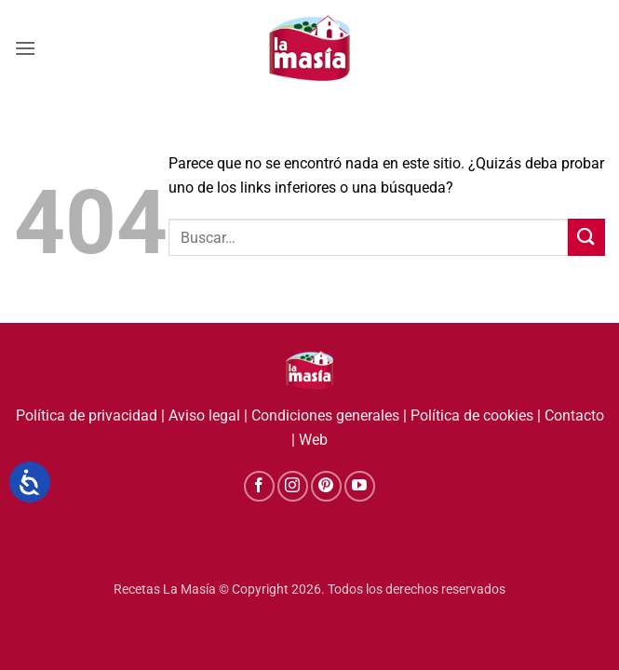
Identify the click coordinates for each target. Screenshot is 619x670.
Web (313, 440)
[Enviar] (586, 237)
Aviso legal (204, 415)
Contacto (574, 415)
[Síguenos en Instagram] (292, 486)
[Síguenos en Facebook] (259, 486)
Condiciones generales (325, 415)
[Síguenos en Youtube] (359, 486)
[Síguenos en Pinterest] (326, 486)
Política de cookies (471, 415)
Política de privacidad (86, 415)
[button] (25, 48)
